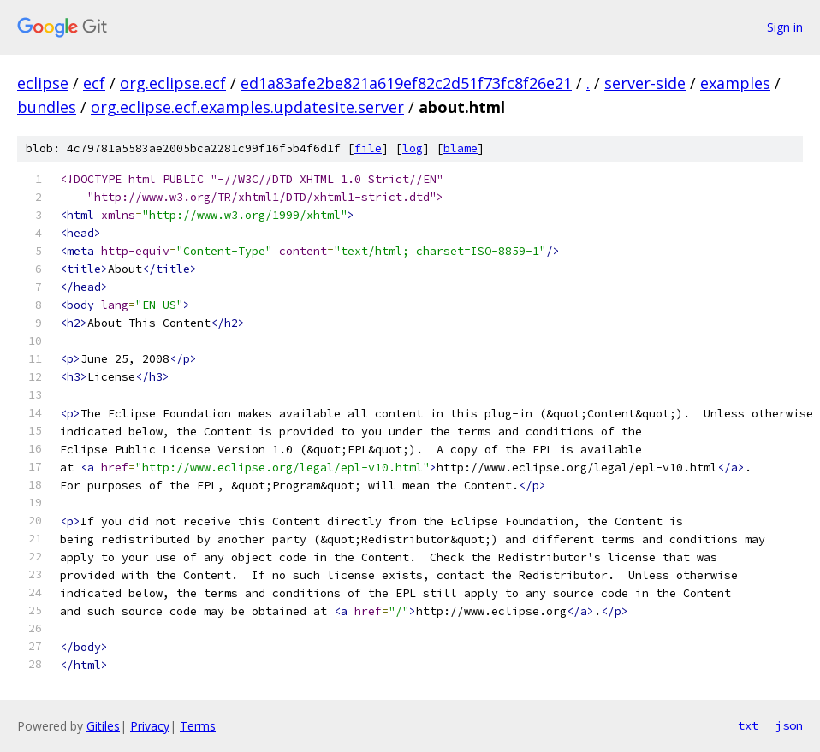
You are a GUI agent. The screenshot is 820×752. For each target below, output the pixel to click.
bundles (46, 107)
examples (735, 83)
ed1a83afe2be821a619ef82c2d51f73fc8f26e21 (406, 83)
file (368, 148)
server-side (645, 83)
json (789, 725)
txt (748, 725)
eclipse (42, 83)
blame (460, 148)
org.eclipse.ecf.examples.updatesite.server (247, 107)
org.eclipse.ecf (173, 83)
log (412, 148)
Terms (198, 726)
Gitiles (103, 726)
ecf (94, 83)
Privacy (149, 726)
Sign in (785, 27)
